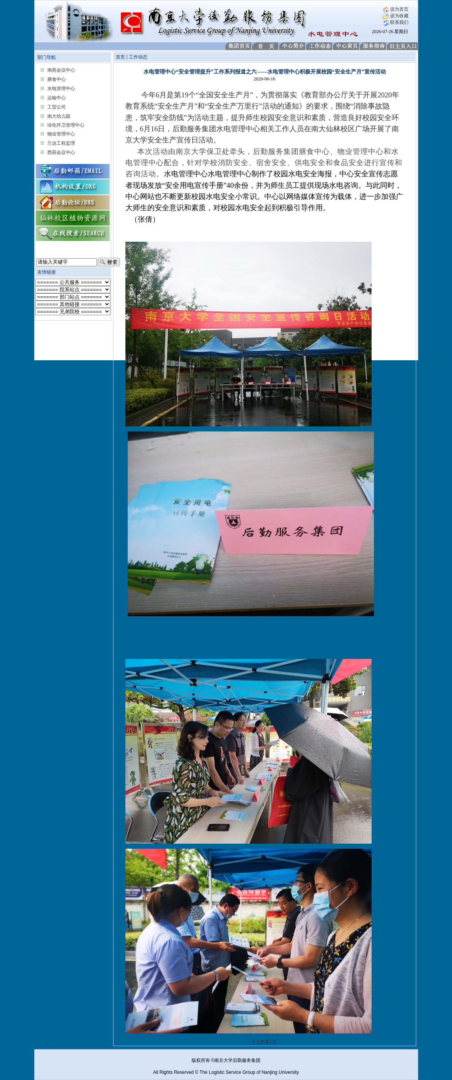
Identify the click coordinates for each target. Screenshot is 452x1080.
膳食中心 (56, 79)
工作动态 (138, 57)
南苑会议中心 (61, 70)
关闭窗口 (265, 1042)
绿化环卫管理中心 (65, 125)
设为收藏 (396, 15)
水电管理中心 (61, 88)
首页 (120, 57)
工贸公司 (56, 107)
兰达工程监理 (61, 143)
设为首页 (396, 9)
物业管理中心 (61, 134)
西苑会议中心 (61, 152)
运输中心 (56, 97)
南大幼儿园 (58, 116)
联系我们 (396, 22)
